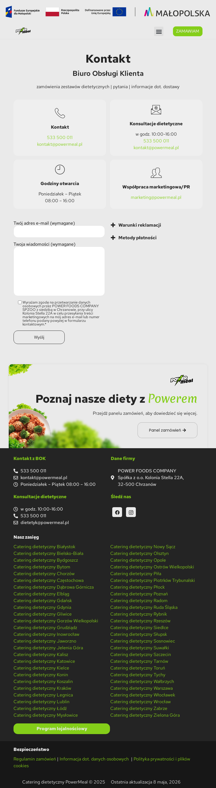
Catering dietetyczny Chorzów (44, 573)
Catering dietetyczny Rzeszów (140, 620)
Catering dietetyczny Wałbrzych (142, 681)
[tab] (156, 224)
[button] (158, 31)
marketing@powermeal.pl (156, 197)
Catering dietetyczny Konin (41, 674)
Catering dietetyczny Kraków (42, 688)
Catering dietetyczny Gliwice (43, 613)
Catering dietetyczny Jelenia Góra (48, 647)
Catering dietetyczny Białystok (44, 546)
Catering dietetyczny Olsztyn (139, 553)
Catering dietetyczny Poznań (139, 593)
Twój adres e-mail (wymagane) (59, 228)
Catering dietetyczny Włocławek (142, 694)
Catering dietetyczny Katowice (44, 661)
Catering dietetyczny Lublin (41, 701)
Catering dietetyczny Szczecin (140, 654)
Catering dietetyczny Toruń (137, 667)
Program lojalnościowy (62, 728)
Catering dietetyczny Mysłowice (46, 715)
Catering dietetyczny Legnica (43, 694)
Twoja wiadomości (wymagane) (59, 269)
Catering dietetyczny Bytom (42, 566)
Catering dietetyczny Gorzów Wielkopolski (56, 620)
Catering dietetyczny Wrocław (140, 701)
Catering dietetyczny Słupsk (138, 634)
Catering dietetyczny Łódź (40, 708)
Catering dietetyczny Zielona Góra (145, 715)
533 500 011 (60, 137)
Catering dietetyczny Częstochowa (49, 580)
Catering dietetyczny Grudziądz (45, 627)
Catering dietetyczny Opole (138, 559)
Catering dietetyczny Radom (139, 600)
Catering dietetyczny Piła (135, 573)
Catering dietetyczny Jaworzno (45, 640)
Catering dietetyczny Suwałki (139, 647)
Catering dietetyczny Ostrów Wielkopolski (152, 566)
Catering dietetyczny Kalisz (41, 654)
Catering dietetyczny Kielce (41, 667)
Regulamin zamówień (35, 758)
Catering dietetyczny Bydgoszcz (46, 559)
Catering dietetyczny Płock (137, 586)
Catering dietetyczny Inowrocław (46, 634)
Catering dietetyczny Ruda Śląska (143, 607)
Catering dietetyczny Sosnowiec (142, 640)
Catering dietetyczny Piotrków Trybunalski (152, 580)
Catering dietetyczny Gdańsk (43, 600)
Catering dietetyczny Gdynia (42, 607)
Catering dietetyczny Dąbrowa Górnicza (54, 586)
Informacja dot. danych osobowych (95, 758)
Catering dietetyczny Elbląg (41, 593)
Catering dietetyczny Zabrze (138, 708)
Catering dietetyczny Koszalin (43, 681)
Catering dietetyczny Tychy (137, 674)
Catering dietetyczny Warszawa (141, 688)
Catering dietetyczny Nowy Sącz (142, 546)
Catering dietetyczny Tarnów (139, 661)
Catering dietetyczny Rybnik (138, 613)
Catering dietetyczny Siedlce (139, 627)
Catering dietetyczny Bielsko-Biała (48, 553)
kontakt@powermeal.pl (59, 144)
